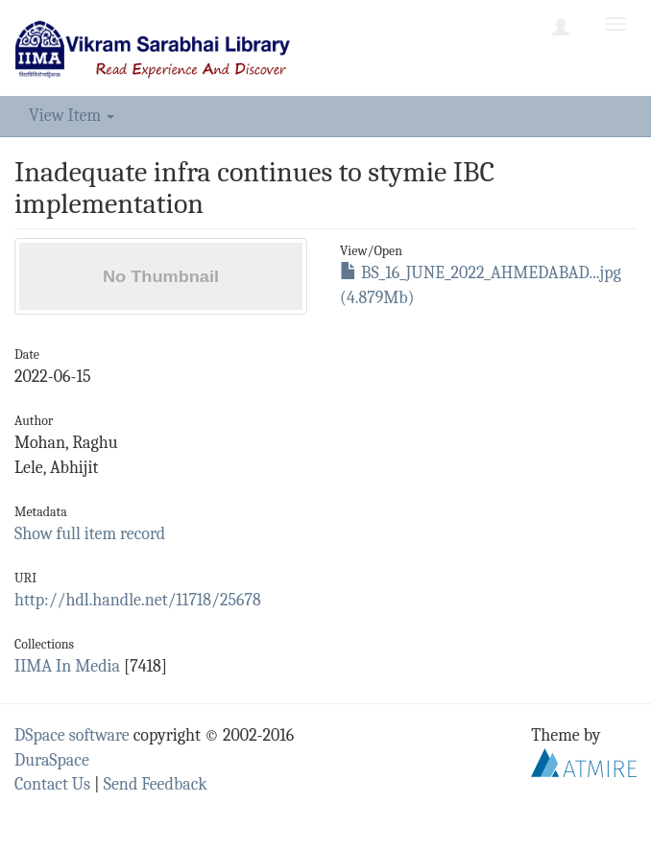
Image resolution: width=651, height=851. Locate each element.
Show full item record (89, 534)
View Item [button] (71, 116)
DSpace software (72, 735)
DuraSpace (51, 760)
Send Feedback (155, 784)
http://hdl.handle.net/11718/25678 (137, 600)
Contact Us (52, 784)
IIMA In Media (67, 666)
